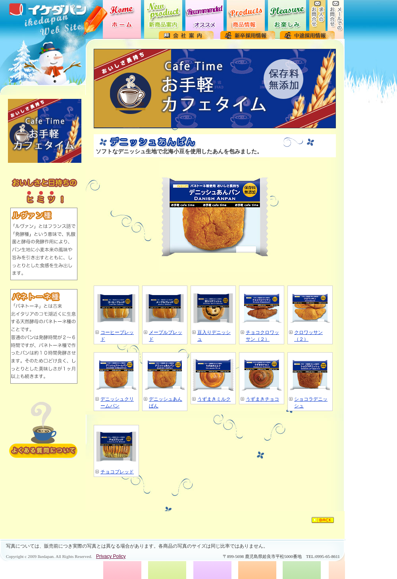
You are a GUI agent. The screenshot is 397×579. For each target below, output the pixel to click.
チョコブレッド (117, 472)
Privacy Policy (111, 556)
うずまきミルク (214, 399)
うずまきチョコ (262, 399)
